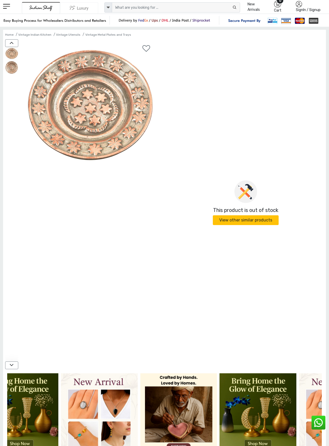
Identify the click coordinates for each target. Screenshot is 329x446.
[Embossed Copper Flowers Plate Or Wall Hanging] (11, 54)
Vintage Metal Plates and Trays (108, 34)
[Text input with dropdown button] (176, 7)
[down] (11, 365)
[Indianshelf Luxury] (79, 8)
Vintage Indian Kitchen (34, 34)
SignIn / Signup (308, 10)
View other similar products (245, 220)
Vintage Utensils (68, 34)
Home (9, 34)
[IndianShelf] (41, 8)
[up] (11, 43)
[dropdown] (108, 7)
